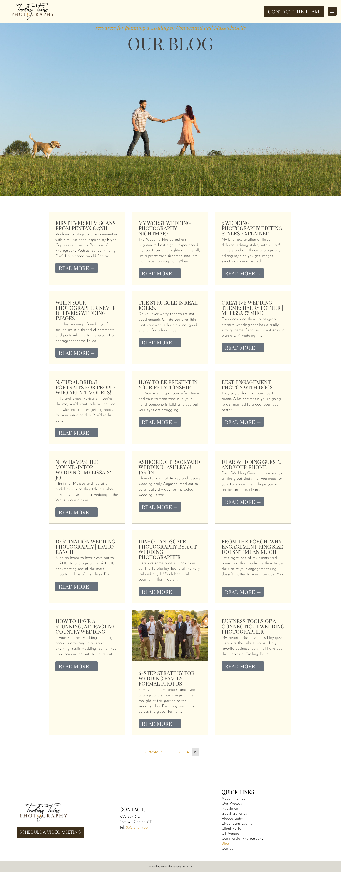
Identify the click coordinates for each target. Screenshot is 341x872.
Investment (230, 809)
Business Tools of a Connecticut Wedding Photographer (253, 626)
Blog (225, 844)
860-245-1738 (137, 827)
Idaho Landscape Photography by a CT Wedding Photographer (168, 549)
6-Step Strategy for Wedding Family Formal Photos (167, 678)
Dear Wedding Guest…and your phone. (252, 464)
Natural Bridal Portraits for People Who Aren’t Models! (85, 387)
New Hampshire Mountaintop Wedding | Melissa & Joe (83, 469)
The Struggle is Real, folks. (169, 305)
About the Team (235, 799)
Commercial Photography (242, 839)
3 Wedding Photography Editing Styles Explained (252, 228)
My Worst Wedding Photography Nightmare (165, 228)
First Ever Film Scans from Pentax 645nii (85, 225)
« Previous (153, 752)
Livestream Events (237, 824)
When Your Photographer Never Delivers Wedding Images (85, 310)
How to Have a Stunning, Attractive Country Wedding (85, 626)
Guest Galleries (234, 814)
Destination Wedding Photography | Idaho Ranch (85, 546)
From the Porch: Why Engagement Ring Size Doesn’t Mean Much (252, 546)
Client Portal (232, 829)
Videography (232, 819)
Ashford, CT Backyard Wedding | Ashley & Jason (169, 467)
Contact (228, 849)
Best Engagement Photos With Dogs (247, 384)
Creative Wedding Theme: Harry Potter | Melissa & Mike (252, 307)
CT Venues (230, 834)
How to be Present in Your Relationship (168, 384)
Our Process (232, 804)
